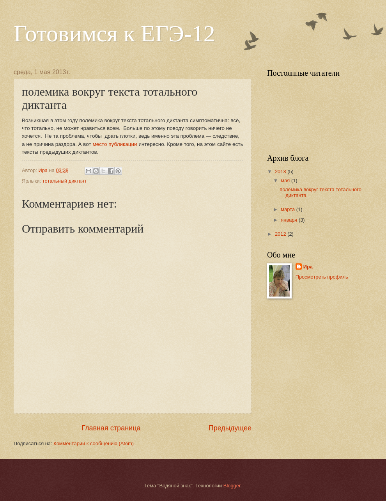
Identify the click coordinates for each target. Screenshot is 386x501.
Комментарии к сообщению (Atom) (93, 443)
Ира (308, 267)
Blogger (232, 486)
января (290, 220)
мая (286, 180)
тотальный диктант (64, 181)
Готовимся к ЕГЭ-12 (114, 33)
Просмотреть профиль (322, 277)
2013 (281, 171)
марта (288, 209)
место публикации (114, 144)
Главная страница (110, 428)
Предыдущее (230, 428)
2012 (281, 234)
